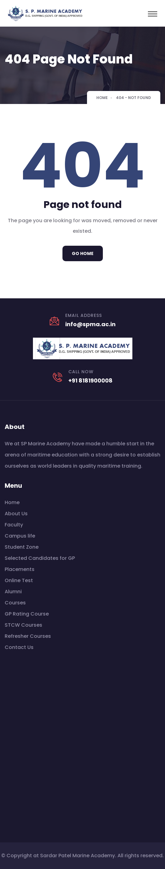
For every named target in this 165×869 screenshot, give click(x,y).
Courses (15, 602)
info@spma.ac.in (90, 324)
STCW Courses (23, 625)
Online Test (19, 580)
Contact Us (19, 647)
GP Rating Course (27, 613)
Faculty (14, 524)
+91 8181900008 (90, 380)
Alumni (13, 591)
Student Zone (22, 547)
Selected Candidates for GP (40, 558)
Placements (19, 569)
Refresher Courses (28, 636)
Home (102, 97)
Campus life (20, 535)
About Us (16, 513)
